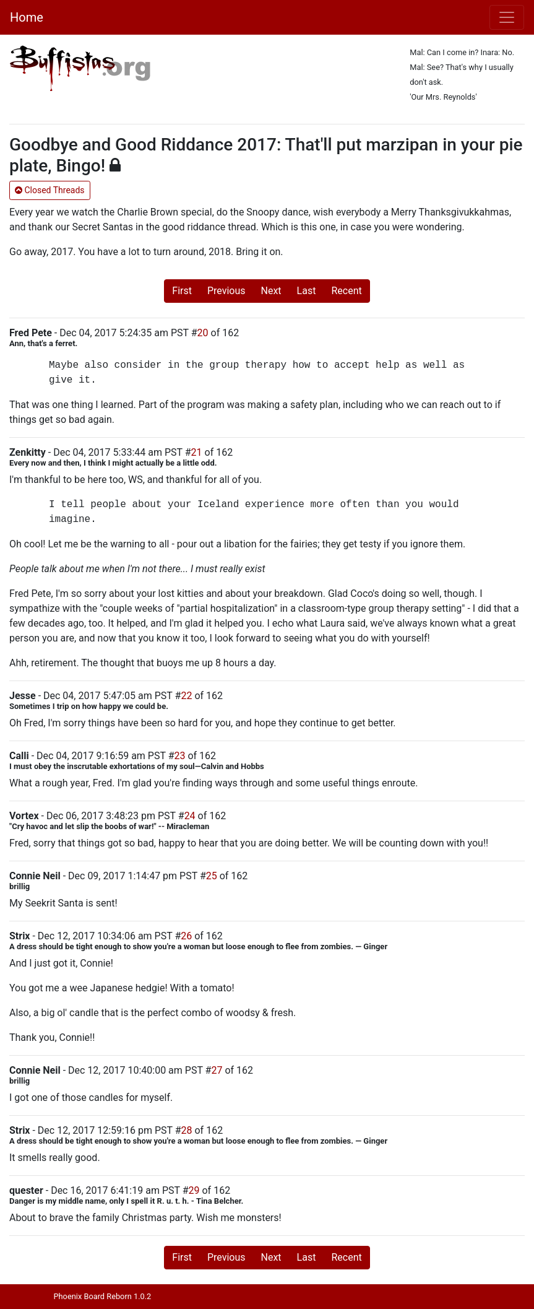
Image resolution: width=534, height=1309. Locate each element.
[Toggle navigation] (506, 17)
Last (306, 291)
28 (186, 1130)
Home (26, 17)
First (182, 291)
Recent (346, 291)
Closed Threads (50, 190)
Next (271, 291)
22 (186, 696)
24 (190, 816)
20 (203, 333)
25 (211, 876)
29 (194, 1190)
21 (196, 452)
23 (180, 756)
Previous (226, 291)
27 (216, 1070)
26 (186, 936)
